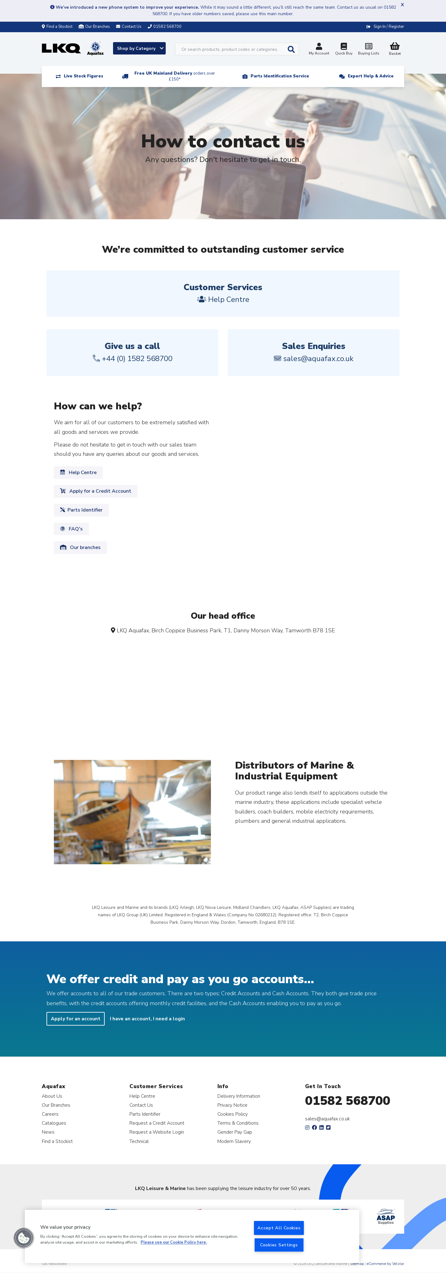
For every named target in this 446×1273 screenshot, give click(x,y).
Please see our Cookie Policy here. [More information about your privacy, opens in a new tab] (174, 1242)
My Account (319, 50)
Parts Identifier (81, 510)
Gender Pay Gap (234, 1132)
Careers (50, 1114)
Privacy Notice (232, 1105)
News (48, 1132)
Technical (139, 1141)
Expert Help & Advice (371, 76)
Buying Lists (368, 50)
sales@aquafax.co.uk (327, 1118)
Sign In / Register (389, 26)
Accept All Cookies (278, 1228)
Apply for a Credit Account (95, 491)
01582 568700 (347, 1100)
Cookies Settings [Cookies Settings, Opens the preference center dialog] (279, 1245)
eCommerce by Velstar (385, 1263)
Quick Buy (344, 50)
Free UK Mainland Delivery (174, 76)
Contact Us (141, 1105)
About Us (52, 1096)
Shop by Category (140, 48)
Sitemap (357, 1263)
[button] (24, 1238)
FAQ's (71, 528)
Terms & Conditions (238, 1123)
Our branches (80, 547)
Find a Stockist (57, 26)
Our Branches (94, 26)
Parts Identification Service (280, 76)
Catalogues (54, 1123)
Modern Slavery (234, 1141)
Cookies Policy (232, 1114)
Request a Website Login (156, 1132)
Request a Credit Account (156, 1123)
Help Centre (78, 472)
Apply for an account (75, 1018)
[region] (192, 1236)
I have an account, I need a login (147, 1018)
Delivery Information (238, 1096)
